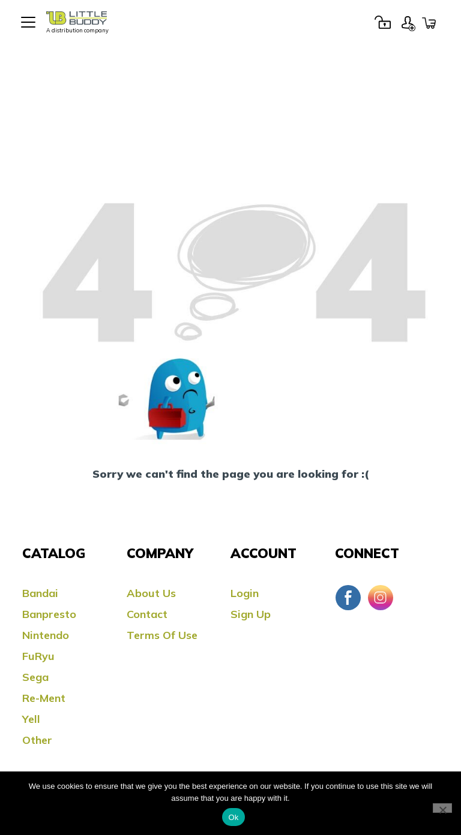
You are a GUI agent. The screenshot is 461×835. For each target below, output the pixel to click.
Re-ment (43, 698)
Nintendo (45, 635)
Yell (31, 719)
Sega (35, 677)
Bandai (40, 593)
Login (382, 22)
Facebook (348, 597)
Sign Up (408, 22)
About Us (151, 593)
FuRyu (38, 656)
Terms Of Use (162, 635)
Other (37, 740)
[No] (442, 808)
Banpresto (49, 614)
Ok (233, 817)
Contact (147, 614)
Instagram (380, 597)
